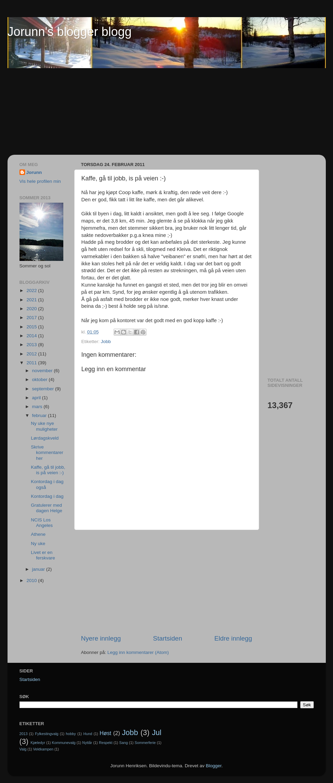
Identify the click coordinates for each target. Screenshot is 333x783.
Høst (105, 733)
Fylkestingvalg (46, 734)
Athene (38, 534)
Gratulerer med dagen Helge (46, 508)
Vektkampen (43, 749)
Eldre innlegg (233, 638)
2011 (32, 362)
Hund (87, 734)
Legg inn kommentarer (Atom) (138, 652)
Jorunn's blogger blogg (70, 32)
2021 (32, 299)
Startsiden (167, 638)
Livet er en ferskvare (43, 555)
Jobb (106, 341)
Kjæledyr (37, 743)
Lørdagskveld (45, 438)
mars (38, 406)
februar (40, 415)
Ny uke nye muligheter (44, 426)
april (37, 397)
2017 (32, 317)
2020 (32, 308)
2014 (32, 335)
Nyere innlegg (101, 638)
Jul (157, 732)
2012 (32, 353)
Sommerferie (145, 743)
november (43, 370)
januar (39, 569)
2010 (32, 580)
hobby (71, 734)
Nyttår (87, 743)
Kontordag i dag (47, 496)
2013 (32, 344)
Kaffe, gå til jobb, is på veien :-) (48, 470)
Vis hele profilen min (40, 181)
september (43, 388)
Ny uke (38, 543)
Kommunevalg (64, 743)
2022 (32, 290)
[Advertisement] (34, 112)
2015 (32, 326)
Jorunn (34, 172)
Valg (23, 749)
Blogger (213, 765)
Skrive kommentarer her (47, 452)
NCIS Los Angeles (42, 522)
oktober (40, 379)
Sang (123, 743)
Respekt (106, 743)
